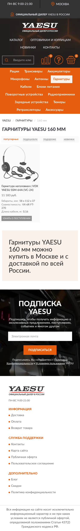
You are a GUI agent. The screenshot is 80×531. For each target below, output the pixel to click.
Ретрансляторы (29, 109)
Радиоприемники (61, 94)
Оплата (16, 421)
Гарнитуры (61, 79)
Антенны (41, 79)
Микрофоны (19, 79)
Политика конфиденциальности (33, 492)
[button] (58, 60)
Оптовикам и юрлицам (51, 40)
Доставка (17, 415)
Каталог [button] (16, 40)
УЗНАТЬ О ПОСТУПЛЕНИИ (17, 218)
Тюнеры (59, 102)
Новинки (28, 47)
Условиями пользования (50, 363)
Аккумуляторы (59, 71)
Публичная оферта (24, 457)
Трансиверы (33, 71)
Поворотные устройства (24, 94)
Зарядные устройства (31, 102)
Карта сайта (19, 450)
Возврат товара (21, 428)
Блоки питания (48, 86)
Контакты (51, 47)
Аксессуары (54, 109)
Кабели (26, 86)
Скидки (16, 486)
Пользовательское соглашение (32, 463)
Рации (14, 71)
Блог (14, 479)
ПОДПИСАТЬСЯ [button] (40, 350)
